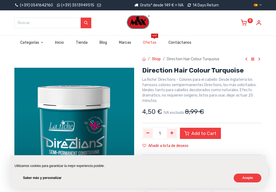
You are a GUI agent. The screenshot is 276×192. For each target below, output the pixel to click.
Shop (156, 59)
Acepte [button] (247, 178)
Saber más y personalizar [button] (42, 178)
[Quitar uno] (148, 133)
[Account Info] (259, 23)
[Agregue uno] (172, 133)
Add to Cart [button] (200, 133)
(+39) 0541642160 (33, 5)
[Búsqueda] (86, 23)
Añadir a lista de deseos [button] (165, 145)
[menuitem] (59, 43)
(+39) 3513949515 (77, 5)
